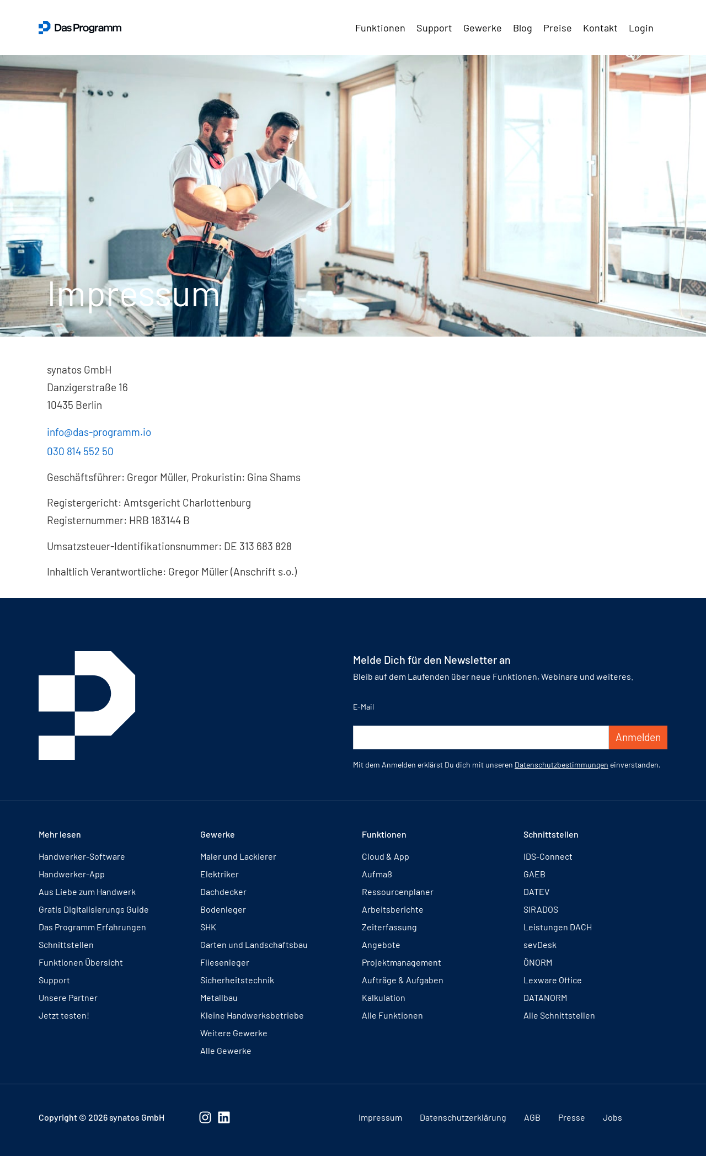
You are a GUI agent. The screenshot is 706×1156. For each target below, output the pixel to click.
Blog (522, 28)
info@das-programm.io (99, 431)
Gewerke (482, 28)
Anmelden (638, 737)
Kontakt (600, 28)
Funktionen (380, 28)
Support (434, 28)
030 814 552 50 (80, 451)
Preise (557, 28)
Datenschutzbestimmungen (561, 764)
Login (641, 28)
